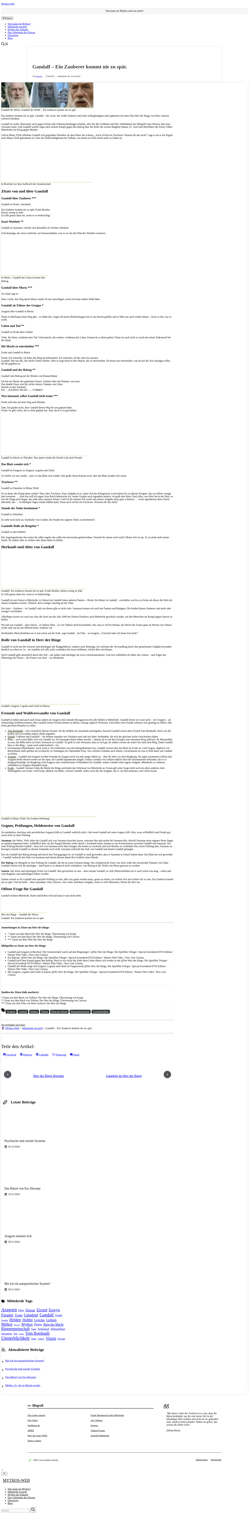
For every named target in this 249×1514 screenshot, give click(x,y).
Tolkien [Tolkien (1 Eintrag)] (21, 1334)
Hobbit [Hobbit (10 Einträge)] (27, 1320)
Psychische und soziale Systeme (22, 1368)
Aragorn (12, 756)
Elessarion (13, 35)
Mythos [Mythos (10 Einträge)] (27, 1324)
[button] (4, 44)
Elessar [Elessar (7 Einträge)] (30, 1310)
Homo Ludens (34, 1440)
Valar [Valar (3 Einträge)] (33, 1338)
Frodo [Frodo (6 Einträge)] (18, 1315)
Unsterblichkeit (101, 1011)
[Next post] (167, 1074)
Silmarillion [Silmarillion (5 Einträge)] (57, 1329)
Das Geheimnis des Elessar (21, 32)
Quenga (94, 1425)
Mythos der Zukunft (18, 29)
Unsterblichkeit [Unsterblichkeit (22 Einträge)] (15, 1338)
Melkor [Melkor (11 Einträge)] (7, 1324)
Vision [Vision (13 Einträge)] (51, 1338)
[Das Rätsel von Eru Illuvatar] (35, 1178)
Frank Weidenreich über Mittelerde (107, 1415)
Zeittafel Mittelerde (100, 1435)
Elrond (11, 736)
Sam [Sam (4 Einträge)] (33, 1329)
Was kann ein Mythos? (19, 24)
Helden (34, 1011)
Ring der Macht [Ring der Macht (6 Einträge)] (53, 1324)
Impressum (216, 1459)
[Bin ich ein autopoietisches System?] (35, 1273)
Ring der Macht (59, 1011)
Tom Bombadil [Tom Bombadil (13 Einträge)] (37, 1333)
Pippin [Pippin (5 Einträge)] (38, 1324)
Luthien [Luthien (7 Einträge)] (51, 1320)
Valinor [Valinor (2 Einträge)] (41, 1339)
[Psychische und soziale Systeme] (35, 1130)
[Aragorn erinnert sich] (35, 1225)
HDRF (31, 1430)
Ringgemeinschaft (80, 1011)
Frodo (11, 768)
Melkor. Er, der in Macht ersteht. (23, 1385)
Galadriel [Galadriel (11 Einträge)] (31, 1315)
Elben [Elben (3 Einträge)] (21, 1310)
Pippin (44, 1011)
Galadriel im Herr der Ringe (124, 1076)
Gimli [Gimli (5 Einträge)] (58, 1315)
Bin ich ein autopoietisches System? (24, 1360)
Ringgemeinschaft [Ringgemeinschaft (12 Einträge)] (15, 1328)
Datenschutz (202, 1459)
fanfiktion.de (34, 1425)
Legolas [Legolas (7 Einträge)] (39, 1320)
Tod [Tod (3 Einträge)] (15, 1333)
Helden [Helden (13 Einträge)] (15, 1319)
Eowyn (39, 76)
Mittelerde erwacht (17, 26)
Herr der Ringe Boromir (48, 1076)
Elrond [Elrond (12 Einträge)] (42, 1310)
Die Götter (33, 1420)
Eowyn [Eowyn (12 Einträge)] (54, 1310)
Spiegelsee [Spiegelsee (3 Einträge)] (6, 1333)
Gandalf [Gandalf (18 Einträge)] (47, 1314)
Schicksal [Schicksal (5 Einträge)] (43, 1329)
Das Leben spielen (36, 1415)
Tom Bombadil (15, 731)
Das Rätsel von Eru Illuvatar (20, 1377)
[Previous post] (7, 1074)
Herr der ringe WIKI (37, 1435)
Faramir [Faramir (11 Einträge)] (7, 1315)
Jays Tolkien (97, 1420)
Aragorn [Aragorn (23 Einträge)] (9, 1309)
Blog (10, 38)
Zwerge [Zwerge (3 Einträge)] (61, 1338)
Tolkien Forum (98, 1430)
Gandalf (23, 1011)
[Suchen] (33, 1510)
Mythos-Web (7, 4)
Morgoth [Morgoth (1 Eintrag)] (17, 1325)
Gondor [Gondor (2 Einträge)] (4, 1320)
